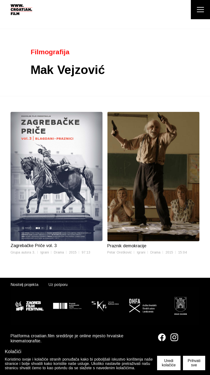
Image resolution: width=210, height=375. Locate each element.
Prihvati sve (194, 363)
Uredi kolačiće (169, 363)
